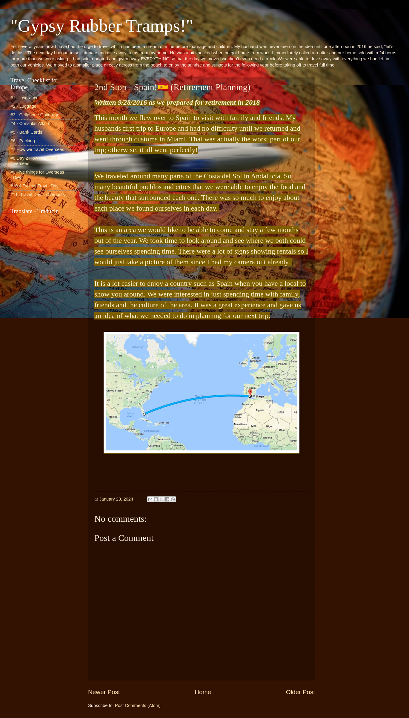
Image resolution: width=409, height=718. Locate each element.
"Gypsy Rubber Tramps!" (101, 25)
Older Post (300, 691)
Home (203, 691)
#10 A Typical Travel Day (34, 185)
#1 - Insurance (24, 97)
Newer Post (104, 691)
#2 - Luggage (23, 106)
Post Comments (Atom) (138, 705)
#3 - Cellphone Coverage (34, 114)
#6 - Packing (22, 140)
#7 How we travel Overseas (37, 149)
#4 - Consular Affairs (30, 123)
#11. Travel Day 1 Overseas (37, 194)
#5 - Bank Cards (26, 132)
